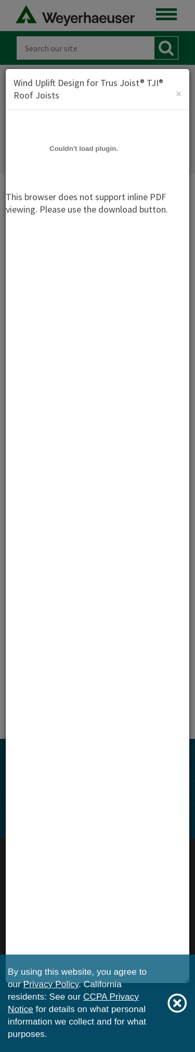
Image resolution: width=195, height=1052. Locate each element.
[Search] (85, 48)
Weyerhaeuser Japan (98, 872)
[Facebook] (59, 798)
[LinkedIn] (138, 798)
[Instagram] (99, 798)
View (60, 452)
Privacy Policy (97, 897)
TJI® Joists (52, 678)
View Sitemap (106, 838)
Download (74, 411)
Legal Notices (98, 885)
